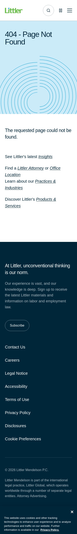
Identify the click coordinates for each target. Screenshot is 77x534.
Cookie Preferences (23, 439)
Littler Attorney (30, 168)
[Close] (72, 514)
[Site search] (48, 10)
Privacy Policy (17, 412)
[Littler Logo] (14, 10)
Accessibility (16, 386)
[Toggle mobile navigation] (69, 11)
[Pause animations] (60, 10)
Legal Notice (16, 373)
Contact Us (15, 347)
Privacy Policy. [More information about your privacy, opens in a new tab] (49, 532)
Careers (12, 360)
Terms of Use (17, 399)
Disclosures (15, 426)
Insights (45, 156)
